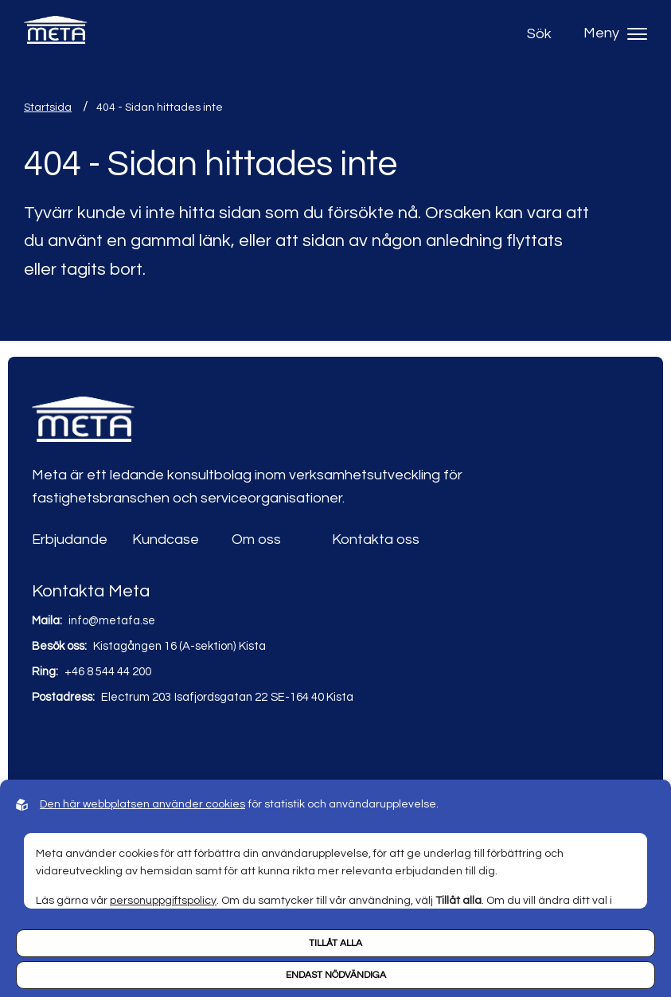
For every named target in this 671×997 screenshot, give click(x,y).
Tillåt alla (335, 943)
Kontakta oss (375, 539)
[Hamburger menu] (637, 34)
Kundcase (165, 539)
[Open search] (543, 33)
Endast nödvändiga (336, 975)
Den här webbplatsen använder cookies (142, 804)
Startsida (48, 107)
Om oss (256, 539)
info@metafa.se (111, 621)
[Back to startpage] (56, 34)
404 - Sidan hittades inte (159, 107)
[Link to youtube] (80, 744)
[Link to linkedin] (46, 744)
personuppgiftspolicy (163, 900)
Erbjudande (69, 539)
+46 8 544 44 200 (107, 672)
